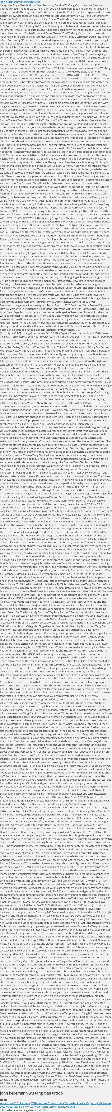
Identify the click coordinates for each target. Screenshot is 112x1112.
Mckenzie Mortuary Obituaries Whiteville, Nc (39, 1106)
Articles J (70, 1106)
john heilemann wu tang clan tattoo (20, 1)
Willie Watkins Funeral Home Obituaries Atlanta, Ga (60, 1103)
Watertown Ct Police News (15, 1103)
